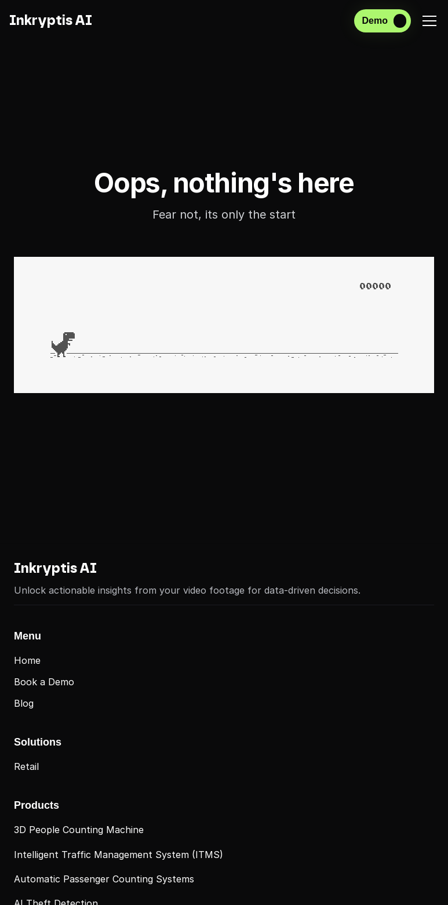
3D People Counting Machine (79, 829)
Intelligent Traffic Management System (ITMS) (118, 854)
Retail (26, 766)
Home (27, 660)
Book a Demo (44, 682)
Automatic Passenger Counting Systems (104, 879)
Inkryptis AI (55, 569)
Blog (24, 703)
